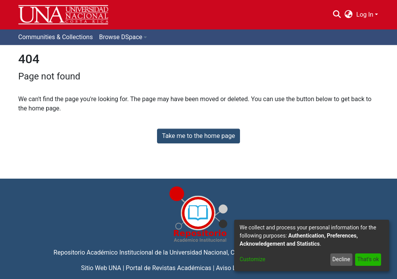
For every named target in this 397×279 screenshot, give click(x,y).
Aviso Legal (232, 268)
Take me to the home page (198, 136)
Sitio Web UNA (101, 268)
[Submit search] (337, 14)
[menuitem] (349, 14)
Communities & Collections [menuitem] (55, 37)
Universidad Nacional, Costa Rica (214, 252)
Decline (341, 259)
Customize (252, 259)
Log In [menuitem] (364, 14)
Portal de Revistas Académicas (168, 268)
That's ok (368, 259)
